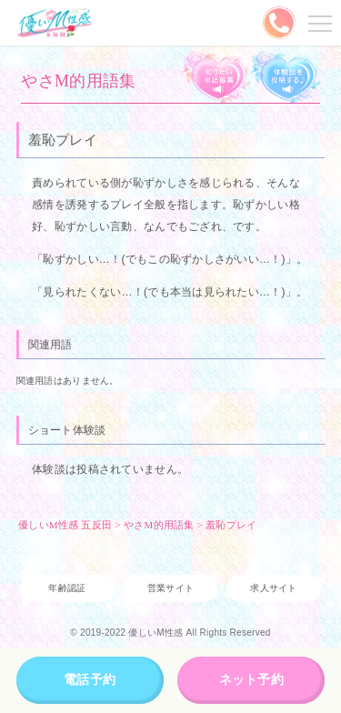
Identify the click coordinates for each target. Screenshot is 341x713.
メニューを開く (317, 22)
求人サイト (273, 588)
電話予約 (89, 679)
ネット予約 (251, 679)
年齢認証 (66, 588)
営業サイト (170, 588)
